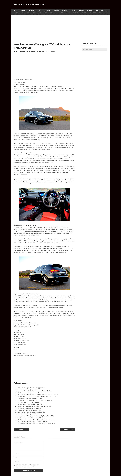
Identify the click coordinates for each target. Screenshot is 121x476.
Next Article (68, 429)
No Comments (50, 51)
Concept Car (41, 14)
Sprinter (76, 12)
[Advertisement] (60, 27)
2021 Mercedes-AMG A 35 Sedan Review (28, 402)
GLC (40, 12)
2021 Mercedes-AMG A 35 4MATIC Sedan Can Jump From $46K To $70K (37, 396)
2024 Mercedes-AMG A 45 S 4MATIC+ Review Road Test (32, 421)
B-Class (31, 10)
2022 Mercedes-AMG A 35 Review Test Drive (29, 408)
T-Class (89, 10)
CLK (22, 12)
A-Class (23, 10)
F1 (32, 14)
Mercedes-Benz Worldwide (29, 4)
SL (56, 12)
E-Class (48, 10)
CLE (102, 10)
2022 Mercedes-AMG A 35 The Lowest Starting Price (31, 412)
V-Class (73, 10)
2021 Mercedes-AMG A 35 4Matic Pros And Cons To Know (33, 393)
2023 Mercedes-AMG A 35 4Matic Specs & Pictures (31, 387)
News (15, 10)
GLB (34, 12)
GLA (28, 12)
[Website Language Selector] (94, 49)
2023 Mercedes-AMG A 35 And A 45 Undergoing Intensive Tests (34, 406)
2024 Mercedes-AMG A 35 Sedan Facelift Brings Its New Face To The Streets (37, 394)
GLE (45, 12)
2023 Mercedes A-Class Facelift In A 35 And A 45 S (30, 404)
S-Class (56, 10)
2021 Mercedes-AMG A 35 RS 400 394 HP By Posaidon (32, 418)
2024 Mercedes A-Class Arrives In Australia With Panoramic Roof (34, 400)
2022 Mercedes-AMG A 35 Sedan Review (28, 414)
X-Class (81, 10)
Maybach (93, 12)
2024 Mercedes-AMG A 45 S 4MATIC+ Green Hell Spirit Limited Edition (36, 423)
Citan (68, 12)
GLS (51, 12)
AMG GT (84, 12)
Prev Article (21, 429)
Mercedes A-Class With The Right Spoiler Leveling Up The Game (34, 391)
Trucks (26, 14)
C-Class (39, 10)
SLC (62, 12)
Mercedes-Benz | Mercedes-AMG (26, 51)
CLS (17, 12)
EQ (100, 12)
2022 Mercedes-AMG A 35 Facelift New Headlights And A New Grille (35, 416)
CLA (96, 10)
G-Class (64, 10)
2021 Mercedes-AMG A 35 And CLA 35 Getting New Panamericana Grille (36, 419)
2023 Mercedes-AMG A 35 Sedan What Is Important (31, 398)
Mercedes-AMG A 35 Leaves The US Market (29, 410)
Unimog (18, 14)
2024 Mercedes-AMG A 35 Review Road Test (29, 389)
